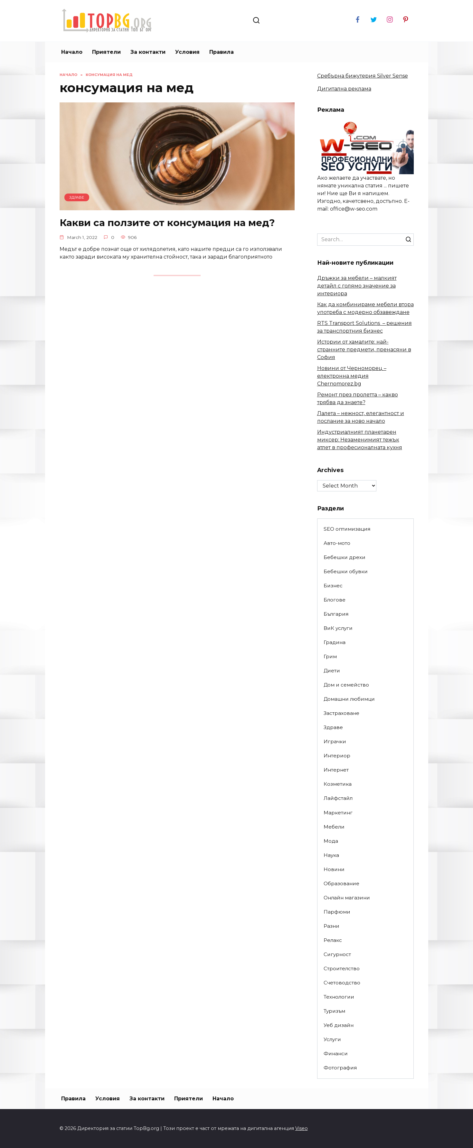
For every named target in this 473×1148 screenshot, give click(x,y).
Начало (71, 52)
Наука (331, 855)
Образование (341, 883)
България (336, 614)
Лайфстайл (338, 798)
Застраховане (341, 713)
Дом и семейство (346, 685)
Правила (221, 52)
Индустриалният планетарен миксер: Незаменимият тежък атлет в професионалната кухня (359, 440)
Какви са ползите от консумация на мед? (175, 222)
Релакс (333, 940)
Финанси (336, 1053)
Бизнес (333, 586)
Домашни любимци (349, 699)
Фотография (340, 1068)
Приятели (106, 52)
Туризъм (334, 1011)
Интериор (337, 756)
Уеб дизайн (339, 1025)
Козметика (338, 784)
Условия (187, 52)
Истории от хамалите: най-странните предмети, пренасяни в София (364, 349)
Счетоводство (342, 983)
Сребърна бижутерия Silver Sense (362, 76)
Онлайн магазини (347, 898)
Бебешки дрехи (344, 557)
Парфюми (337, 912)
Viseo (301, 1128)
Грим (330, 656)
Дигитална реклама (344, 89)
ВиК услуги (338, 628)
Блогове (334, 600)
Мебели (334, 827)
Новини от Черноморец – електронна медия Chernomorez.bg (351, 376)
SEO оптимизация (347, 529)
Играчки (335, 741)
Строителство (342, 968)
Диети (332, 671)
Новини (334, 869)
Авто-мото (337, 543)
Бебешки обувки (346, 571)
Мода (331, 841)
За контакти (148, 52)
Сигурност (337, 954)
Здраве (333, 727)
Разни (331, 926)
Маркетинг (338, 813)
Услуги (332, 1039)
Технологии (339, 997)
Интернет (336, 770)
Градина (334, 642)
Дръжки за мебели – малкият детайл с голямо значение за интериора (357, 286)
